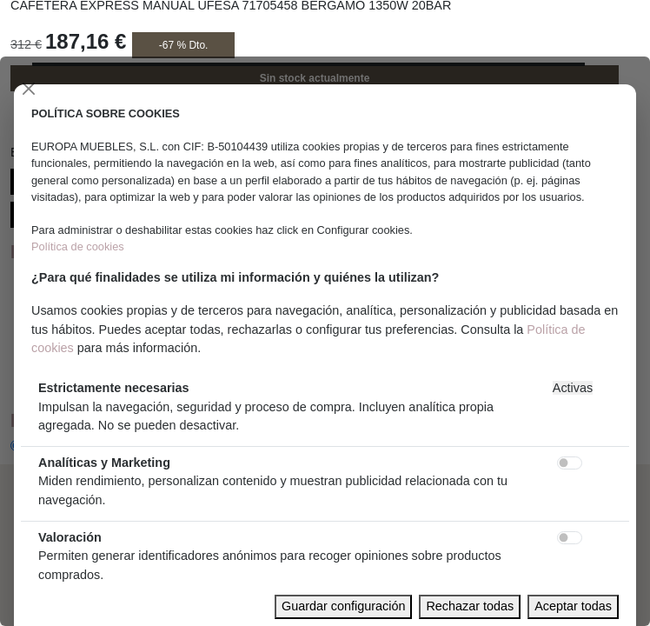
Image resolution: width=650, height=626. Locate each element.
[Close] (29, 88)
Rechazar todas (470, 606)
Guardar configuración (343, 606)
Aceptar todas (573, 606)
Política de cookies (77, 246)
